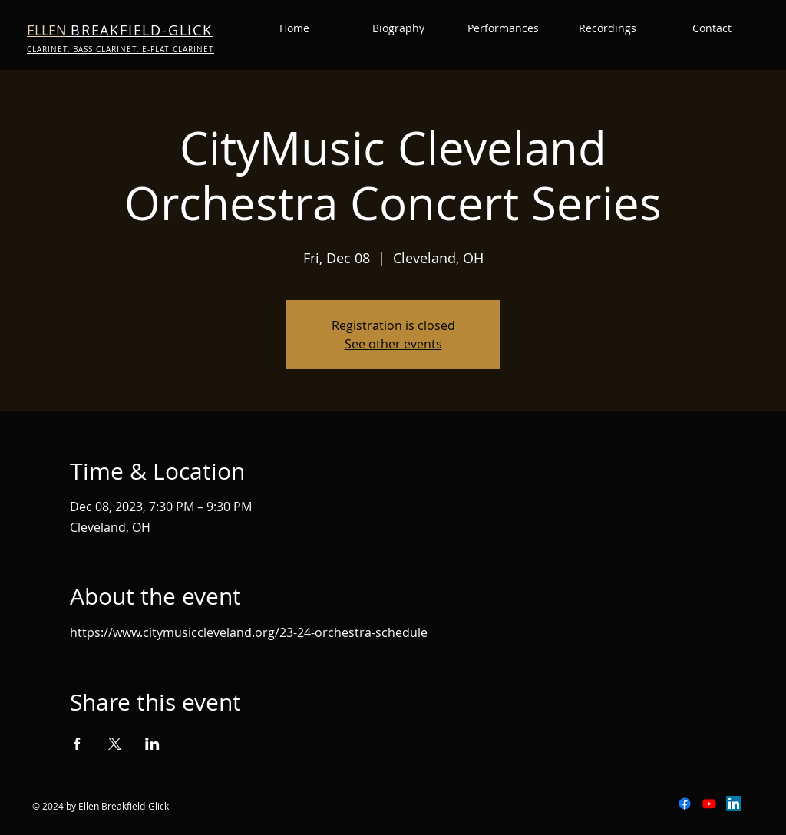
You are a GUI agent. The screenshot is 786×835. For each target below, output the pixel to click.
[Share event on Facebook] (77, 744)
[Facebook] (684, 803)
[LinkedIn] (733, 803)
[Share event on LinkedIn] (152, 744)
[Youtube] (709, 803)
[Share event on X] (114, 744)
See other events (393, 343)
